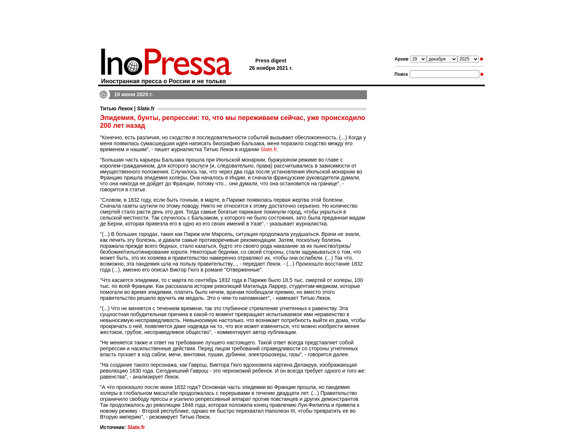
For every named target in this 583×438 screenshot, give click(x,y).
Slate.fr (268, 149)
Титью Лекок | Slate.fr (127, 108)
